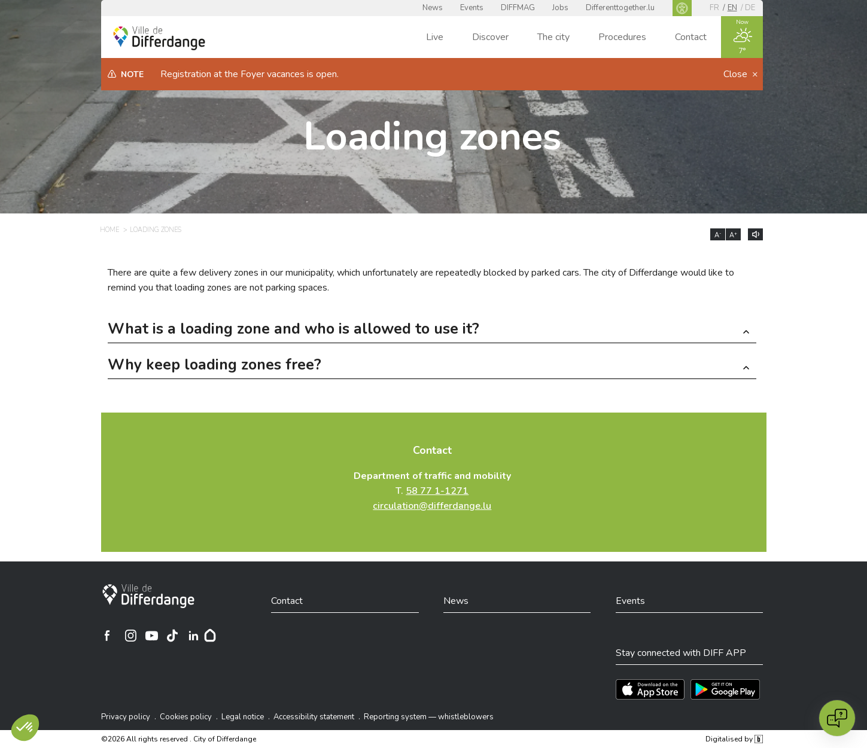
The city (553, 37)
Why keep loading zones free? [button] (214, 366)
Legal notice (242, 717)
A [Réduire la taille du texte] (718, 235)
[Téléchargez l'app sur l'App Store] (650, 689)
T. (432, 490)
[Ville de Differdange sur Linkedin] (193, 635)
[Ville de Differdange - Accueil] (159, 38)
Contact (691, 37)
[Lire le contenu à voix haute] (755, 234)
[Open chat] (837, 718)
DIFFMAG (518, 7)
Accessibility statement (313, 717)
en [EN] (732, 7)
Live (434, 37)
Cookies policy (186, 717)
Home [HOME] (109, 229)
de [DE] (750, 7)
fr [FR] (714, 7)
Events (471, 7)
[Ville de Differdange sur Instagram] (130, 635)
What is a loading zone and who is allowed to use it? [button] (293, 330)
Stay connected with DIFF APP (681, 653)
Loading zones (432, 136)
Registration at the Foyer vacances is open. (249, 74)
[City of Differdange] (148, 596)
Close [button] (736, 74)
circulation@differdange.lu (432, 505)
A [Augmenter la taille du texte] (733, 235)
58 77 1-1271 (437, 490)
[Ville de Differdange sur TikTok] (172, 635)
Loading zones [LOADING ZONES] (155, 229)
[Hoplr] (210, 635)
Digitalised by (734, 739)
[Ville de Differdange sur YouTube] (151, 635)
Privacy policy (125, 717)
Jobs (560, 7)
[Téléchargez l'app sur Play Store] (725, 689)
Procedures (622, 37)
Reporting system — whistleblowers (429, 717)
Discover (490, 37)
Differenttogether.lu (620, 7)
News (432, 7)
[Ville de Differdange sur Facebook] (107, 635)
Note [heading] (132, 74)
